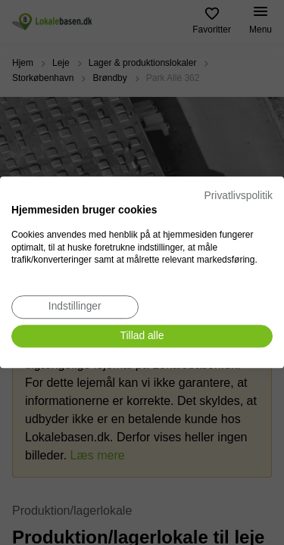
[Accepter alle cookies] (142, 336)
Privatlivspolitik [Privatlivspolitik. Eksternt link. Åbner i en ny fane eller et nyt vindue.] (238, 195)
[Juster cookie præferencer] (75, 307)
